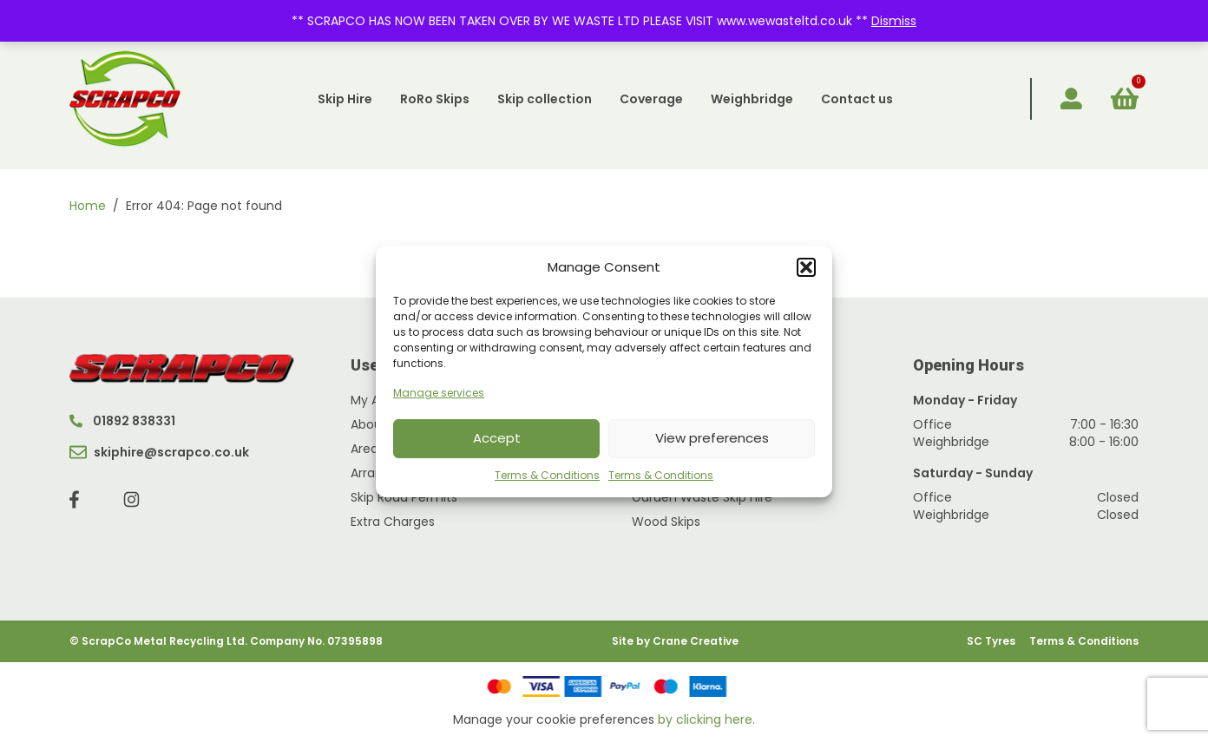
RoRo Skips (434, 99)
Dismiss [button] (893, 21)
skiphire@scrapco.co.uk (159, 452)
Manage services (438, 392)
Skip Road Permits (404, 497)
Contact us (857, 99)
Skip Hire (345, 99)
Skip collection (544, 99)
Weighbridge (752, 99)
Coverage (651, 99)
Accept (497, 438)
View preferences (712, 438)
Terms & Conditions (547, 475)
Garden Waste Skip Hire (702, 497)
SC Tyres (991, 641)
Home (87, 205)
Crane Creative (696, 641)
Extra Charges (393, 521)
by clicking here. (706, 719)
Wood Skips (666, 521)
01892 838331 (122, 421)
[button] (806, 267)
